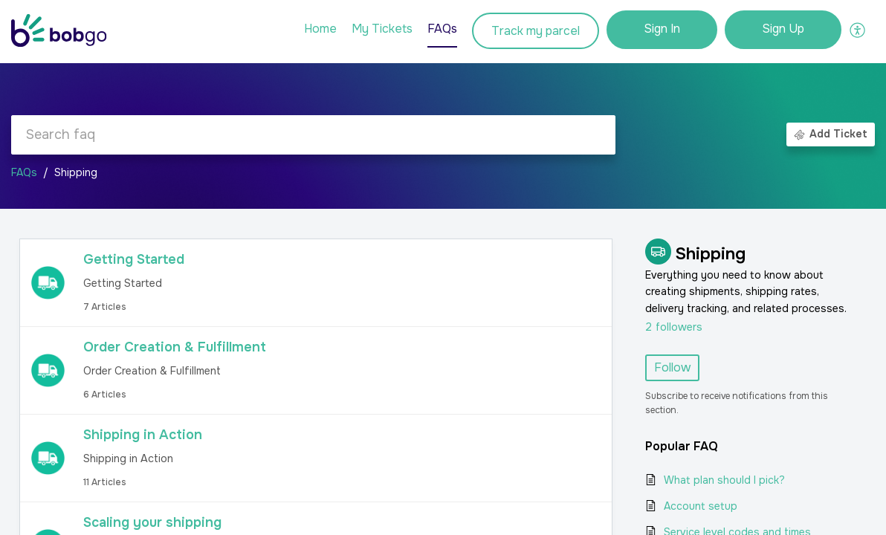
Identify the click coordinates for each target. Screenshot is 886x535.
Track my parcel (535, 31)
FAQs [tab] (442, 28)
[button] (858, 30)
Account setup (700, 506)
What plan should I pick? (724, 480)
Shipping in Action (142, 435)
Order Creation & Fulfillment (174, 347)
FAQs (24, 172)
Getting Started (133, 259)
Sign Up (783, 28)
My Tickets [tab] (382, 28)
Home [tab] (320, 28)
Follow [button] (672, 367)
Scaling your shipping (152, 522)
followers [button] (673, 327)
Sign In (662, 28)
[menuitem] (662, 29)
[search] (313, 135)
